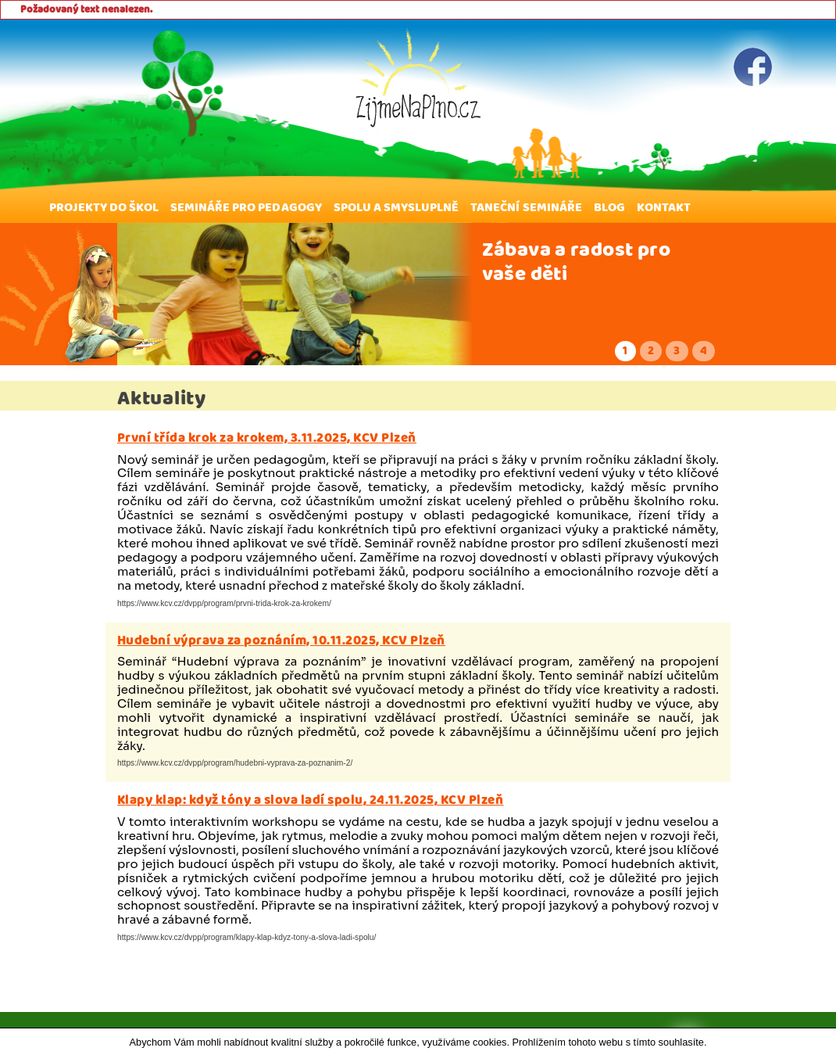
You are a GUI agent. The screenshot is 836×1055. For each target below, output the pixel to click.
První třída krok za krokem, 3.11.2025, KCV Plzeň (266, 438)
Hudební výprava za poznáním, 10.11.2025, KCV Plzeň (281, 640)
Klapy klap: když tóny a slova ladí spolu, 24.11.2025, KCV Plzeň (310, 800)
